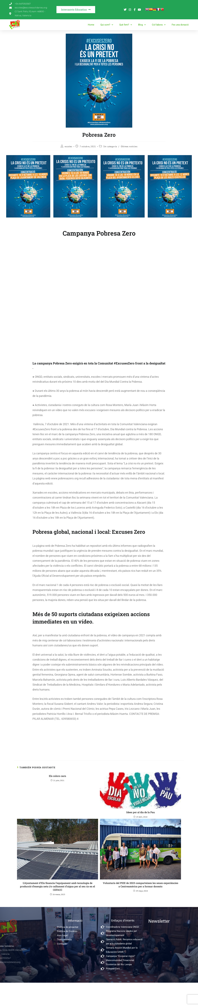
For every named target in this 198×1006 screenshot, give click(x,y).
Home (91, 24)
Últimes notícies (129, 146)
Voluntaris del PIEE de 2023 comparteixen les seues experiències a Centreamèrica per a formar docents (140, 884)
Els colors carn (57, 776)
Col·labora (159, 24)
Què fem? (125, 24)
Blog (142, 24)
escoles (68, 146)
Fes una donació (180, 24)
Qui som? (106, 24)
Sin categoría (110, 146)
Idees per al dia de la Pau (140, 812)
